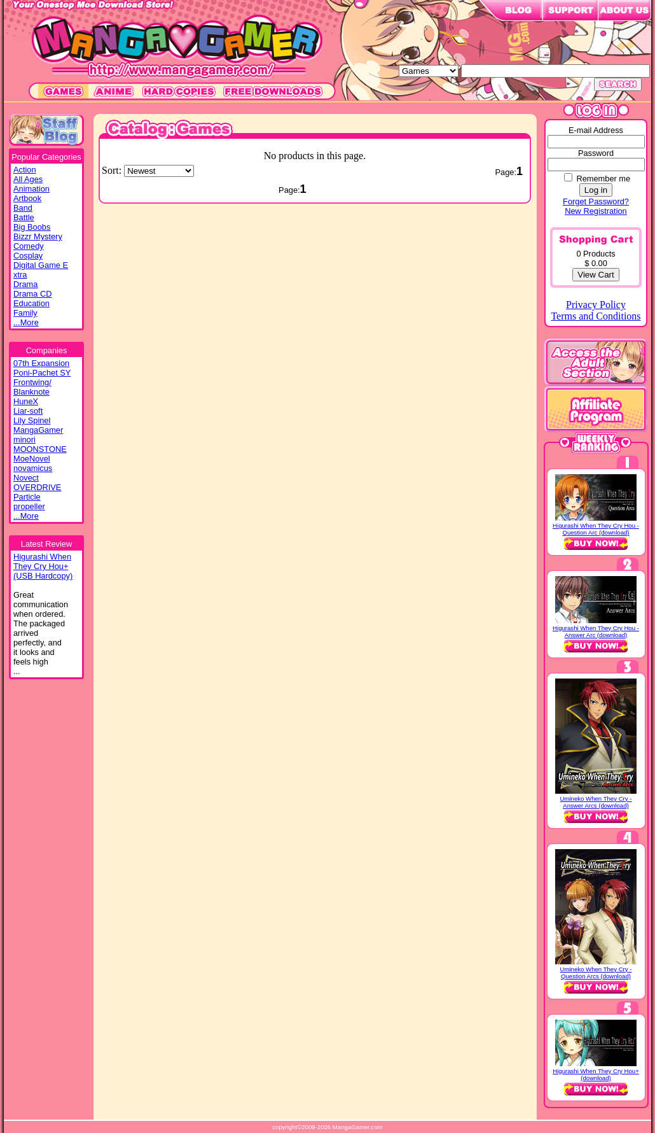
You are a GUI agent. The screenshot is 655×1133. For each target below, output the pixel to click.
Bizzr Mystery (37, 236)
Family (25, 313)
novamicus (32, 468)
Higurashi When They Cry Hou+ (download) (596, 1074)
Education (31, 303)
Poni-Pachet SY (42, 372)
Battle (23, 217)
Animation (31, 189)
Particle (27, 497)
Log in (595, 190)
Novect (26, 477)
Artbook (27, 198)
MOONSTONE (40, 449)
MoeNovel (31, 458)
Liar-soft (28, 411)
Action (24, 169)
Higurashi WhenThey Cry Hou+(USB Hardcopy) (42, 566)
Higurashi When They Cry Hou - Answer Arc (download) (596, 631)
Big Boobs (31, 227)
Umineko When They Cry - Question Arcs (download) (596, 973)
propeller (29, 506)
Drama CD (32, 294)
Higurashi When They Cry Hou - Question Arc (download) (596, 529)
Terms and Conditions (595, 316)
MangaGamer (38, 430)
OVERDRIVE (37, 487)
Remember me (603, 178)
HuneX (25, 401)
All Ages (28, 179)
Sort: (113, 170)
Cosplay (28, 255)
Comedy (28, 246)
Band (22, 208)
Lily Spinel (31, 420)
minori (24, 439)
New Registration (595, 211)
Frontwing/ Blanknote (32, 387)
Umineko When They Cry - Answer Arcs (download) (596, 802)
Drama (25, 284)
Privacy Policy (596, 304)
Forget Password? (596, 201)
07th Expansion (41, 363)
